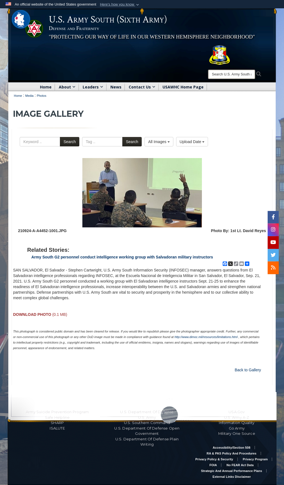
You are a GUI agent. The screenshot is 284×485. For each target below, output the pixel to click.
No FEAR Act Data (240, 465)
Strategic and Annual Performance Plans (231, 471)
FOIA (213, 465)
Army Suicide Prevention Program (57, 412)
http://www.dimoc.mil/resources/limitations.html (205, 337)
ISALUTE (57, 428)
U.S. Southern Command (147, 422)
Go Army (237, 428)
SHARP (57, 422)
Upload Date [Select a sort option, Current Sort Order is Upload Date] (192, 141)
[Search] (231, 74)
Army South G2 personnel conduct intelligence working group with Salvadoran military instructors (122, 257)
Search (70, 141)
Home (46, 87)
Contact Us (142, 87)
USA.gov (237, 412)
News (115, 87)
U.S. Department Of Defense (147, 412)
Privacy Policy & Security (214, 459)
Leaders (93, 87)
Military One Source (236, 433)
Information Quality (236, 422)
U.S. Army (147, 417)
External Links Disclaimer (231, 476)
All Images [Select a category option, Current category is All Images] (158, 141)
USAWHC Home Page (183, 87)
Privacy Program (255, 459)
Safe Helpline (57, 417)
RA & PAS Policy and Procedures (232, 453)
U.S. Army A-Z (236, 417)
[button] (120, 4)
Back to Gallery (248, 370)
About (67, 87)
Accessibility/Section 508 (231, 447)
